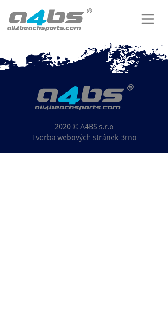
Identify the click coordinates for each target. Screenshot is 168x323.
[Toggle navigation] (147, 19)
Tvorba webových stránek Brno (84, 137)
